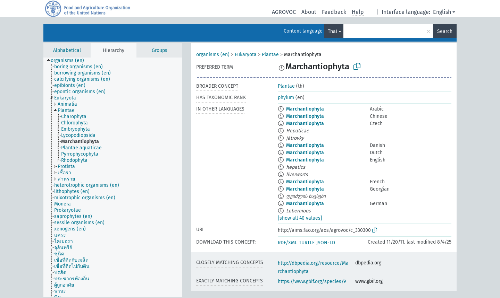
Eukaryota (246, 55)
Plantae (270, 55)
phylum (286, 97)
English (442, 12)
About (308, 12)
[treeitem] (70, 61)
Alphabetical (67, 50)
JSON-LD (325, 243)
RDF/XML (287, 243)
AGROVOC (284, 12)
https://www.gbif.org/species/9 (312, 281)
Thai (332, 31)
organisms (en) (213, 55)
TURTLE (307, 243)
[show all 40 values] (300, 218)
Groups (159, 50)
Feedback (334, 12)
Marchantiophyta (305, 109)
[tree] (112, 177)
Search (444, 31)
